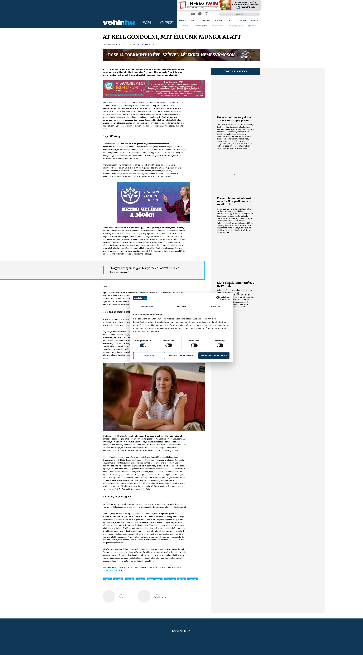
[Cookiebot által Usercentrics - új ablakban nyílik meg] (220, 298)
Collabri (181, 579)
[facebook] (200, 14)
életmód (130, 579)
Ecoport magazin (145, 44)
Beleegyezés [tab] (147, 306)
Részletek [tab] (181, 306)
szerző (121, 594)
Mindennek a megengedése (214, 355)
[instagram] (206, 14)
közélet (107, 579)
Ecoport (141, 579)
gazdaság (118, 579)
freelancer (192, 579)
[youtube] (193, 14)
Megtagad (149, 355)
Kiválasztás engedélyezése (181, 355)
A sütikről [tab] (215, 306)
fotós (156, 594)
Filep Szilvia (170, 579)
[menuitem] (183, 20)
